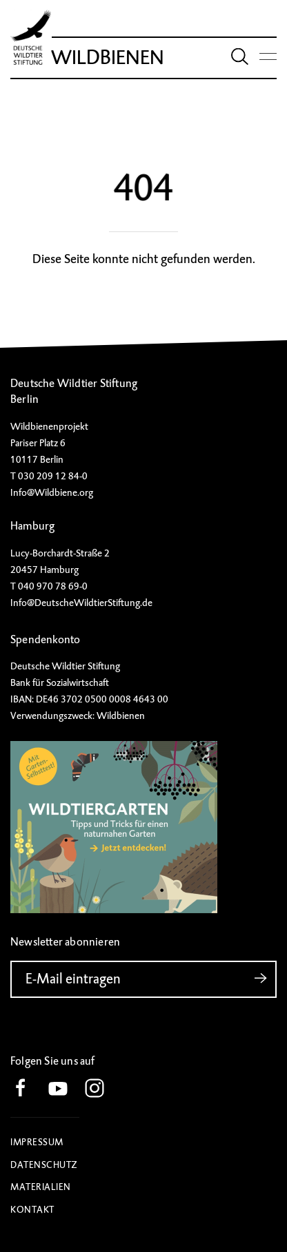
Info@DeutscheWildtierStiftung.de (81, 602)
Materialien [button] (40, 1187)
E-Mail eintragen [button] (151, 978)
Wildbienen (107, 57)
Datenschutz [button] (44, 1165)
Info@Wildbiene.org (51, 492)
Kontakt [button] (32, 1210)
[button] (27, 1089)
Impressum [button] (36, 1142)
